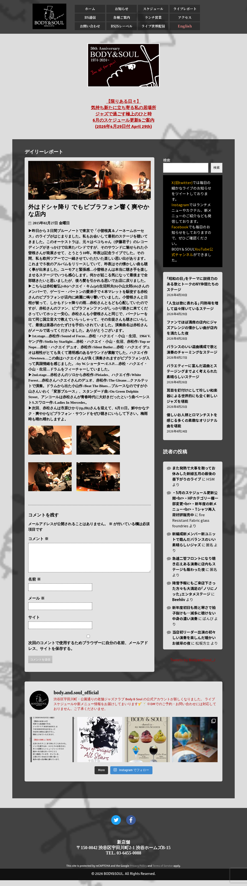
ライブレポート (185, 8)
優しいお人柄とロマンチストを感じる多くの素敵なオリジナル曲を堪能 (192, 420)
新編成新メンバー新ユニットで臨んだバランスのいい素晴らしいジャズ (194, 539)
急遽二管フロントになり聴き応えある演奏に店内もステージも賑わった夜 (194, 564)
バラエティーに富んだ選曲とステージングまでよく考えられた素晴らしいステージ (192, 371)
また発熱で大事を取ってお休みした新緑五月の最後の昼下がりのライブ (194, 473)
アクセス (185, 17)
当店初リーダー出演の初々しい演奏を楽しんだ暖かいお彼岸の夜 (194, 637)
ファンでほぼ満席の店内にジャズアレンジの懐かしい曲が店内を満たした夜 (192, 327)
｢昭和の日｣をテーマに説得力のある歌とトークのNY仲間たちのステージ (193, 284)
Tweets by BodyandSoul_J (192, 659)
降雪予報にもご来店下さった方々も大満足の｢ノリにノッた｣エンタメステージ (195, 588)
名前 (34, 585)
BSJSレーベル (121, 26)
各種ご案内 (121, 17)
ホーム (90, 8)
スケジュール (153, 8)
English (185, 26)
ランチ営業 (153, 17)
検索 (166, 160)
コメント (38, 539)
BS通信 (90, 17)
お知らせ (121, 8)
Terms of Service (163, 871)
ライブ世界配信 (153, 26)
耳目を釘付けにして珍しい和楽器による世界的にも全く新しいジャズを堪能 (192, 396)
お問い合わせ (90, 26)
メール (36, 604)
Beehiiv (178, 599)
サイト (34, 623)
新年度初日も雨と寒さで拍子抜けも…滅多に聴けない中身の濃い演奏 (194, 613)
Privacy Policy (138, 871)
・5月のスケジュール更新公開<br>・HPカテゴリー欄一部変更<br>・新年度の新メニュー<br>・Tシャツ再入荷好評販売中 (195, 503)
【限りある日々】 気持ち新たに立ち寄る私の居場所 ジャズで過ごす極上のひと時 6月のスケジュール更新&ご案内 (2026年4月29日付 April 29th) (123, 114)
